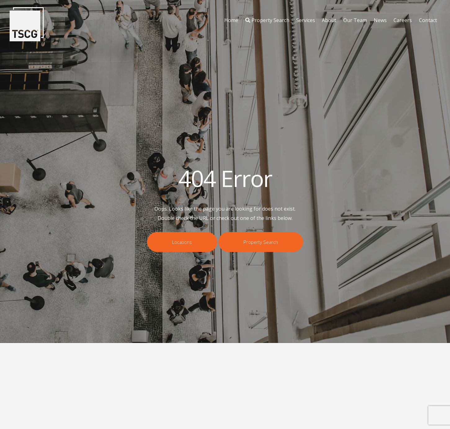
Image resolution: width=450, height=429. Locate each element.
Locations (182, 242)
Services (305, 20)
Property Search (267, 20)
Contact (428, 20)
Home (231, 20)
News (380, 20)
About (329, 20)
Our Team (355, 20)
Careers (403, 20)
